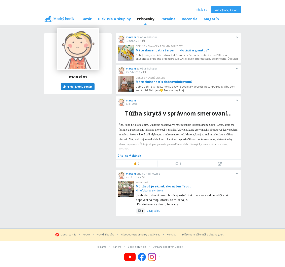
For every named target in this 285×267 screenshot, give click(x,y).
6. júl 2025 (131, 103)
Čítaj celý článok (129, 156)
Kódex (86, 234)
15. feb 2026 (133, 72)
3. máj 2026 (132, 41)
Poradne (168, 18)
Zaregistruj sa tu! (226, 9)
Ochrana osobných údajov (168, 247)
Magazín (211, 18)
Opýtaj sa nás (68, 234)
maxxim (131, 37)
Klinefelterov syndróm (149, 190)
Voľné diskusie (156, 77)
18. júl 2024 (132, 177)
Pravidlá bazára (105, 234)
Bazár (86, 18)
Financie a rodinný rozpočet (165, 46)
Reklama (101, 247)
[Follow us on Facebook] (142, 257)
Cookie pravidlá (137, 247)
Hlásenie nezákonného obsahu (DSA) (203, 234)
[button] (144, 40)
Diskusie (140, 46)
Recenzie (190, 18)
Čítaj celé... (154, 211)
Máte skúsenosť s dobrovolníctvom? (164, 82)
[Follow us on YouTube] (130, 257)
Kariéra (117, 247)
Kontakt (171, 234)
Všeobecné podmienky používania (140, 234)
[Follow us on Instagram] (154, 257)
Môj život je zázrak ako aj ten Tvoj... (163, 186)
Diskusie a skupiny (114, 18)
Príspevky (145, 18)
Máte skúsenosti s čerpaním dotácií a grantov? (172, 50)
